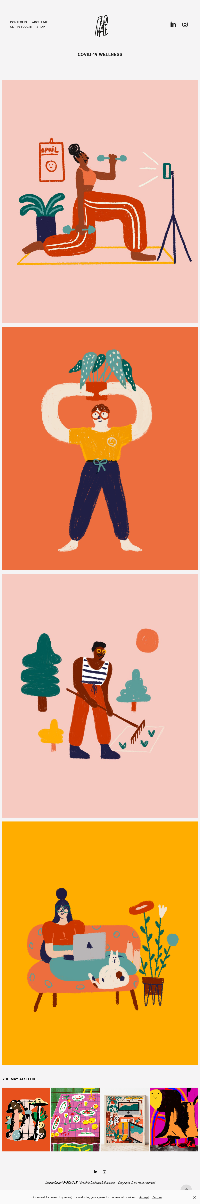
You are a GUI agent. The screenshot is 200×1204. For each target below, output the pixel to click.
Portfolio (18, 22)
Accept (144, 1197)
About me (40, 22)
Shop (41, 26)
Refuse (157, 1197)
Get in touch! (21, 26)
